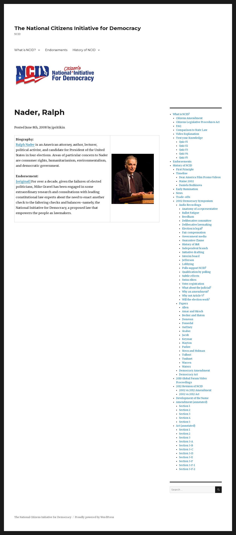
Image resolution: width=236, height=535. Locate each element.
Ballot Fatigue (190, 212)
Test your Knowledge (189, 138)
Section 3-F (186, 461)
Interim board (191, 256)
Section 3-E (186, 457)
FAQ (178, 126)
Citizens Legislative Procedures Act (198, 122)
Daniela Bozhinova (190, 185)
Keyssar (187, 339)
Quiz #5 (183, 157)
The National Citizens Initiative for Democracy (77, 28)
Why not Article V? (193, 295)
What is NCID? (25, 50)
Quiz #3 (183, 149)
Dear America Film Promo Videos (200, 177)
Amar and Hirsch (192, 311)
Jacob (185, 335)
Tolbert (186, 354)
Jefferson (188, 260)
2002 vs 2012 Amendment (195, 390)
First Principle (185, 169)
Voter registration (193, 283)
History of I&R (190, 244)
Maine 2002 (186, 181)
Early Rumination (187, 189)
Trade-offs (183, 197)
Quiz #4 (183, 153)
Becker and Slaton (193, 315)
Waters (186, 366)
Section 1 (184, 406)
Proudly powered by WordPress (94, 517)
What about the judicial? (196, 287)
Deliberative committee (196, 220)
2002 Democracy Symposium (194, 201)
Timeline (181, 173)
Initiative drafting (193, 252)
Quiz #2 (183, 145)
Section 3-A (186, 441)
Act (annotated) (185, 425)
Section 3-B (186, 445)
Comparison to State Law (191, 130)
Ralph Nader (25, 144)
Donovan (187, 319)
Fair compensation (194, 232)
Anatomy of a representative (200, 209)
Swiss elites (189, 279)
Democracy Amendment (194, 370)
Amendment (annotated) (191, 402)
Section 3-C (186, 449)
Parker (186, 347)
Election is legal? (192, 228)
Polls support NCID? (194, 268)
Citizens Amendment (189, 118)
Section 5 (184, 421)
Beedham (188, 216)
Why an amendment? (195, 291)
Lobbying (188, 264)
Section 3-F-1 (187, 465)
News (179, 193)
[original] (23, 181)
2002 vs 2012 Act (189, 394)
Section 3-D (186, 453)
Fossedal (187, 323)
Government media (194, 236)
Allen (185, 307)
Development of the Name (192, 398)
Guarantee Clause (193, 240)
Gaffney (187, 327)
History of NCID (84, 50)
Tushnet (187, 358)
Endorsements (56, 50)
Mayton (187, 343)
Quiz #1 (183, 141)
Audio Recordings (190, 205)
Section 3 (184, 414)
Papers (183, 303)
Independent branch (195, 248)
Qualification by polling (196, 272)
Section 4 (184, 418)
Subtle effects (190, 276)
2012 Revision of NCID (189, 386)
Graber (186, 331)
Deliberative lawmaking (197, 224)
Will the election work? (196, 299)
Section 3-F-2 (187, 469)
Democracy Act (188, 374)
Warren (186, 362)
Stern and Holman (193, 350)
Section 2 (184, 410)
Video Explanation (187, 134)
